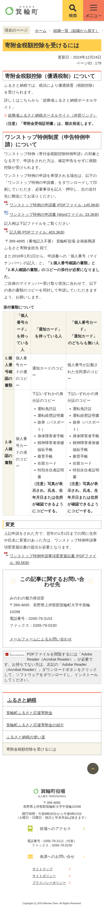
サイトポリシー (44, 876)
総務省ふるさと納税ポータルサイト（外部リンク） (52, 115)
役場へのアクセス (55, 829)
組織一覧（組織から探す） (76, 31)
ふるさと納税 (21, 700)
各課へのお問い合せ (57, 856)
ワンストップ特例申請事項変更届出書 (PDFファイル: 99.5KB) (52, 559)
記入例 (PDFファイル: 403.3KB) (36, 232)
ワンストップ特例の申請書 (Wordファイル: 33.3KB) (54, 214)
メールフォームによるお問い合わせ (41, 639)
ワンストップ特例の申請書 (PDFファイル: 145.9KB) (54, 205)
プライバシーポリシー (49, 883)
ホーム (41, 31)
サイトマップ (42, 869)
